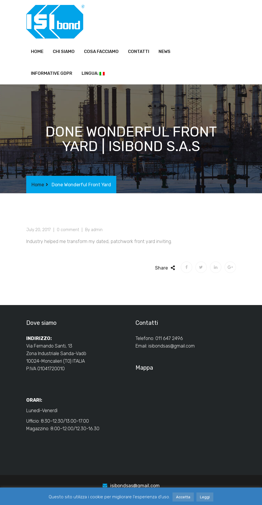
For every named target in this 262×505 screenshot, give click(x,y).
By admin (94, 229)
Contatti (138, 51)
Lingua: (93, 73)
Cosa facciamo (101, 51)
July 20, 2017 (38, 229)
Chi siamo (64, 51)
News (164, 51)
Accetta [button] (183, 497)
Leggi (205, 497)
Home (37, 51)
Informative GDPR (51, 73)
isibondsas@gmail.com (171, 346)
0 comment (68, 229)
